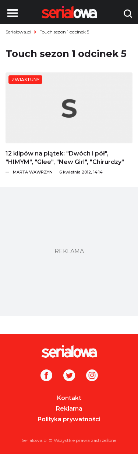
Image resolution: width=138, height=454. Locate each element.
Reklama (69, 408)
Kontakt (69, 397)
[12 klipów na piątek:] (69, 107)
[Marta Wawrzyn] (72, 172)
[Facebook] (46, 376)
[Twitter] (69, 376)
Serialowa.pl (18, 32)
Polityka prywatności (69, 419)
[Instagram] (92, 376)
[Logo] (69, 351)
